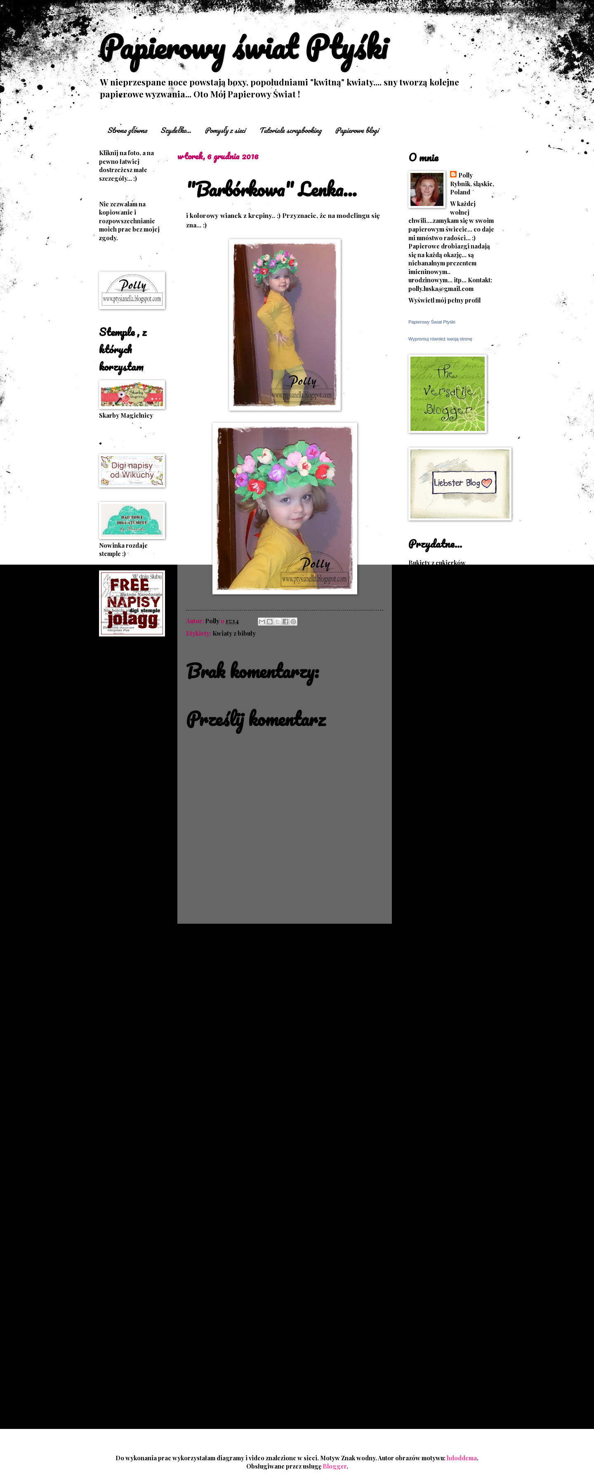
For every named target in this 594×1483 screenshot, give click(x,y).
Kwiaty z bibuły (234, 633)
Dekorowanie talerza (438, 586)
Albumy (109, 713)
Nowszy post (202, 939)
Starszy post (367, 939)
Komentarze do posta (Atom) (252, 959)
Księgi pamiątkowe (435, 696)
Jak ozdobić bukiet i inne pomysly (443, 638)
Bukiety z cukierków (437, 562)
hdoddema (462, 1458)
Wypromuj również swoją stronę (440, 338)
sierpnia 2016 (445, 1257)
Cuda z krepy (426, 574)
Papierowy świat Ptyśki (243, 46)
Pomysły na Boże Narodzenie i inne (451, 760)
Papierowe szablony (437, 744)
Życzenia (421, 1072)
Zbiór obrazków (431, 1017)
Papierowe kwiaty (125, 911)
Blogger (334, 1466)
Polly (465, 175)
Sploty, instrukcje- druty (443, 921)
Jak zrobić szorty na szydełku (449, 653)
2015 (425, 1355)
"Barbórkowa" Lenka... (456, 1193)
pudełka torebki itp (126, 935)
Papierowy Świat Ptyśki (431, 321)
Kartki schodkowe (125, 815)
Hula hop (421, 622)
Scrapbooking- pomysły (443, 862)
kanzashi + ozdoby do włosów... (129, 788)
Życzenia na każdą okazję (443, 1084)
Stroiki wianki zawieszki (119, 974)
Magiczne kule (119, 887)
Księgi (108, 851)
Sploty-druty (426, 933)
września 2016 (446, 1243)
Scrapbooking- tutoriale (443, 874)
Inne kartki (114, 761)
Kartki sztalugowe (125, 827)
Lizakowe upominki (127, 875)
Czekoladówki (119, 725)
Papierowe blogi (357, 130)
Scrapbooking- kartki (439, 850)
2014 (425, 1368)
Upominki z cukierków (439, 969)
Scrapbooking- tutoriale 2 (445, 897)
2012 (425, 1395)
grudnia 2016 (444, 1168)
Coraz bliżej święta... (453, 1180)
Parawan (112, 923)
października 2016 (451, 1230)
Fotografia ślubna (433, 598)
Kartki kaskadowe (124, 803)
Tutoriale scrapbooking (290, 130)
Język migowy (428, 665)
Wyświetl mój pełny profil (444, 300)
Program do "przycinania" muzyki (445, 779)
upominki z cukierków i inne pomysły (448, 1045)
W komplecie (117, 1002)
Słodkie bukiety (121, 959)
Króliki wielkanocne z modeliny (439, 681)
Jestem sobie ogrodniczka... (447, 1209)
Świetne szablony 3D (437, 1060)
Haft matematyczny (126, 749)
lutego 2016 (442, 1324)
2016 (425, 1157)
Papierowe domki (433, 732)
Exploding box (120, 737)
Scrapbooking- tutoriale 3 (445, 909)
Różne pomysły (429, 814)
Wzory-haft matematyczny (445, 993)
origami (110, 899)
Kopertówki (116, 839)
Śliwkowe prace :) (124, 990)
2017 (425, 1144)
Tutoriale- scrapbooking (443, 957)
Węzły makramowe (434, 1005)
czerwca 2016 (445, 1284)
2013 (425, 1381)
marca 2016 (442, 1310)
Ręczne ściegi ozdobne (441, 838)
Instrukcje (114, 772)
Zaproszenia (116, 1014)
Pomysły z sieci (225, 130)
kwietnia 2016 (445, 1297)
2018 (425, 1130)
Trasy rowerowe (432, 945)
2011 (424, 1408)
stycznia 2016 (444, 1337)
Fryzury (419, 610)
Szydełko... (175, 130)
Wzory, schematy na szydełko (449, 981)
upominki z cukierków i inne (448, 1029)
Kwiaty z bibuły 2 (432, 720)
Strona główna (127, 130)
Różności (112, 947)
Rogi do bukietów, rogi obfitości (441, 798)
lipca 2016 (440, 1270)
